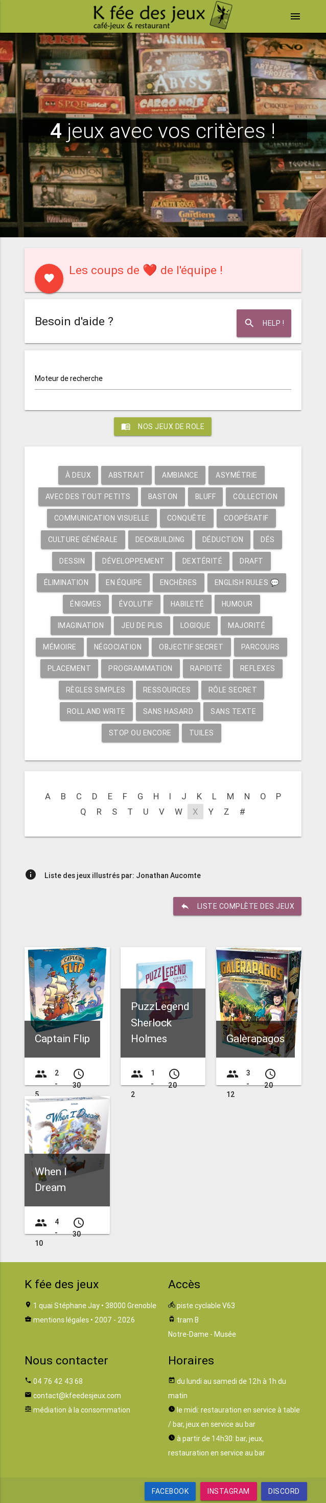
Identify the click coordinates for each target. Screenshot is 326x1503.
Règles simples (96, 689)
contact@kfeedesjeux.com (77, 1395)
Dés (268, 539)
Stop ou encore (140, 732)
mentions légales (61, 1320)
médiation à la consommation (81, 1410)
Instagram (228, 1491)
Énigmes (86, 604)
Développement (133, 561)
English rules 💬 (247, 582)
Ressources (167, 689)
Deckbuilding (160, 539)
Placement (69, 668)
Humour (237, 604)
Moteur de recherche (69, 378)
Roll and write (96, 711)
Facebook (170, 1491)
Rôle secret (233, 689)
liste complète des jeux (237, 906)
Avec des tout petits (88, 496)
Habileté (187, 604)
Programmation (140, 668)
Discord (284, 1491)
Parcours (260, 647)
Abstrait (126, 475)
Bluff (205, 496)
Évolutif (136, 604)
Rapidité (206, 668)
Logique (195, 625)
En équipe (124, 582)
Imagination (81, 625)
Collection (255, 496)
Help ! (264, 323)
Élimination (66, 582)
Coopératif (246, 518)
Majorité (246, 625)
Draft (252, 561)
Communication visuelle (102, 518)
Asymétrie (237, 475)
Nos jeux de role (162, 426)
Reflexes (257, 668)
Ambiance (180, 475)
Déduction (223, 539)
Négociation (118, 647)
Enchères (178, 582)
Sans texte (233, 711)
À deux (78, 475)
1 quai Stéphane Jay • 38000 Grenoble (94, 1305)
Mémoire (60, 647)
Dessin (72, 561)
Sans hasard (168, 711)
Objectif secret (191, 647)
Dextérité (202, 561)
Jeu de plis (142, 625)
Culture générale (83, 539)
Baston (163, 496)
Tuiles (201, 732)
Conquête (186, 518)
